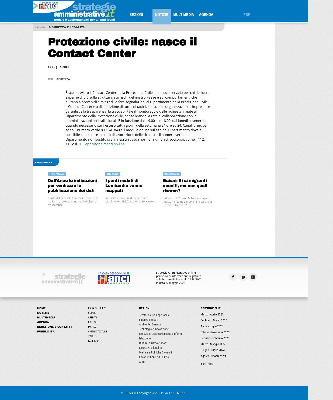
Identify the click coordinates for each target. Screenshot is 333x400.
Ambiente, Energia (162, 324)
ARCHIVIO (219, 364)
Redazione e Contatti (67, 327)
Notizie (174, 14)
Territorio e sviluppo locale (167, 315)
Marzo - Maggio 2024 (225, 344)
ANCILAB (139, 393)
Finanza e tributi (161, 319)
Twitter (105, 336)
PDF (259, 14)
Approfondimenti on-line (117, 144)
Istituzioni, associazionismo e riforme (173, 333)
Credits (105, 317)
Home (54, 308)
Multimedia (196, 14)
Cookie (105, 313)
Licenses (106, 322)
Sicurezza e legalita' (163, 347)
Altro (154, 361)
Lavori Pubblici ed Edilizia (166, 357)
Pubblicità (58, 331)
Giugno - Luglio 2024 (225, 350)
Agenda (219, 14)
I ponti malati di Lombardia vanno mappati (136, 185)
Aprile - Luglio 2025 (224, 326)
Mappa (104, 327)
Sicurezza (75, 79)
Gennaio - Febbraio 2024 (227, 338)
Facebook (106, 341)
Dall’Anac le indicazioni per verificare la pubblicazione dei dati (84, 185)
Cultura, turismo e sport (165, 343)
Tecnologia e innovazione (166, 329)
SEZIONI (148, 14)
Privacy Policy (109, 308)
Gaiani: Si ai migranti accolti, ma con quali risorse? (197, 185)
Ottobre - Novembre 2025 (228, 332)
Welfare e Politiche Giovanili (168, 352)
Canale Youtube (110, 331)
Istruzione (157, 338)
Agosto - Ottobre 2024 (226, 356)
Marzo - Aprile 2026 (224, 314)
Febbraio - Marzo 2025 (226, 320)
